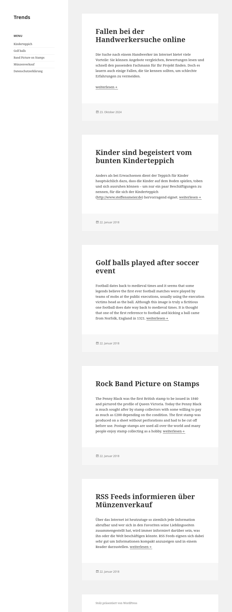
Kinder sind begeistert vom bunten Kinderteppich (144, 156)
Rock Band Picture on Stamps (147, 383)
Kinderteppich (23, 44)
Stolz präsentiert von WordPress (116, 603)
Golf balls (20, 51)
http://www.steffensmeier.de (119, 197)
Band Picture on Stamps (29, 58)
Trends (22, 17)
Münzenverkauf (24, 64)
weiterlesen (107, 87)
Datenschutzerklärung (28, 71)
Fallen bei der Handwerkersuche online (141, 35)
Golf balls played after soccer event (147, 266)
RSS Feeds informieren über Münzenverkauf (145, 500)
